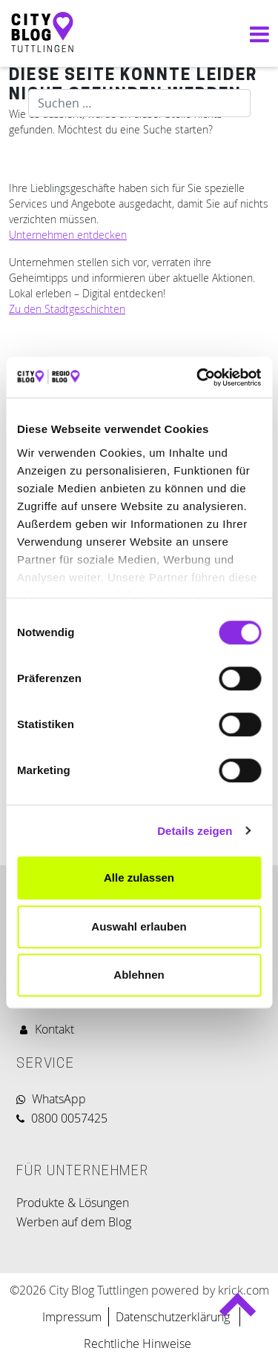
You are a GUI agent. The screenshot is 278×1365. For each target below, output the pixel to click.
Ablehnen (138, 974)
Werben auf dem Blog (73, 1222)
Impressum (72, 1317)
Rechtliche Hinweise (137, 1343)
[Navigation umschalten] (255, 34)
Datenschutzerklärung (174, 1317)
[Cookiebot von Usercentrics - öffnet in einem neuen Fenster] (198, 377)
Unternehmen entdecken (68, 235)
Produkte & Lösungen (72, 1202)
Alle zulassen (139, 877)
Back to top (237, 1311)
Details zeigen (194, 830)
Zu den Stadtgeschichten (67, 309)
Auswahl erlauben (138, 926)
